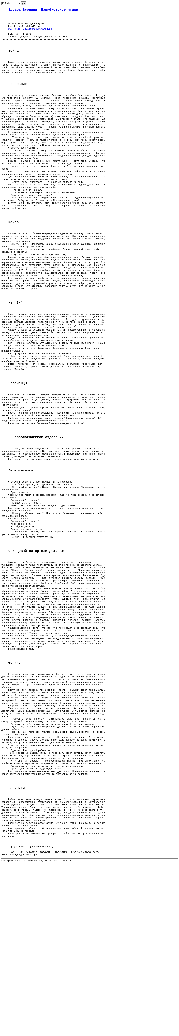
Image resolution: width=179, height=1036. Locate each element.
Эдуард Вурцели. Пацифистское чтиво (43, 10)
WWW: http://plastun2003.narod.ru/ (30, 32)
